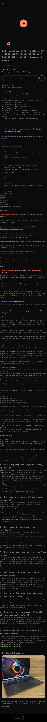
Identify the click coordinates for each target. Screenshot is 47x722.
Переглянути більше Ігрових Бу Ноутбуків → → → (20, 72)
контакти (13, 367)
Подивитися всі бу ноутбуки (10, 646)
